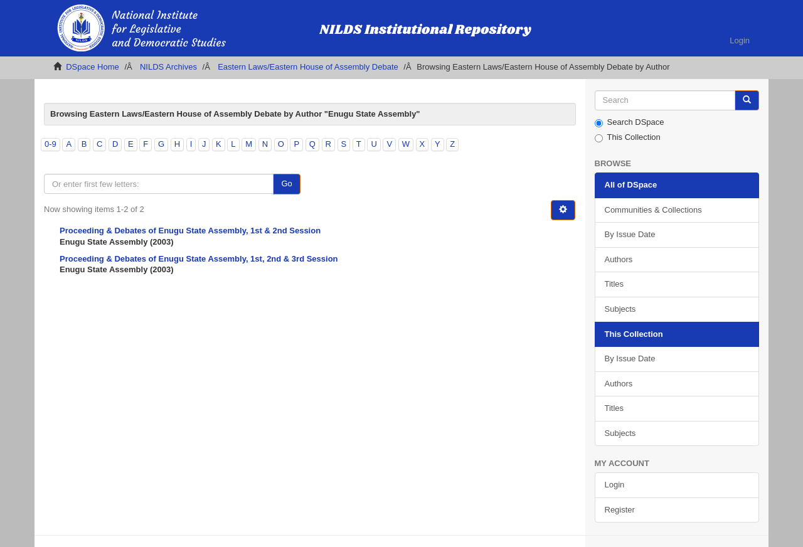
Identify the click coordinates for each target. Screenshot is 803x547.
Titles (614, 284)
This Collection (628, 137)
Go (286, 183)
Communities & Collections (653, 210)
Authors (619, 259)
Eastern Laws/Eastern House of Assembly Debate (308, 67)
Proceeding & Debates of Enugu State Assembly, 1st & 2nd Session (190, 230)
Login (615, 484)
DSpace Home (92, 67)
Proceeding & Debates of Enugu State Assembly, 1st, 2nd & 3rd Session (199, 258)
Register (620, 509)
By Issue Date (630, 234)
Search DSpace (629, 122)
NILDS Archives (168, 67)
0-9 (50, 144)
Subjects (620, 309)
